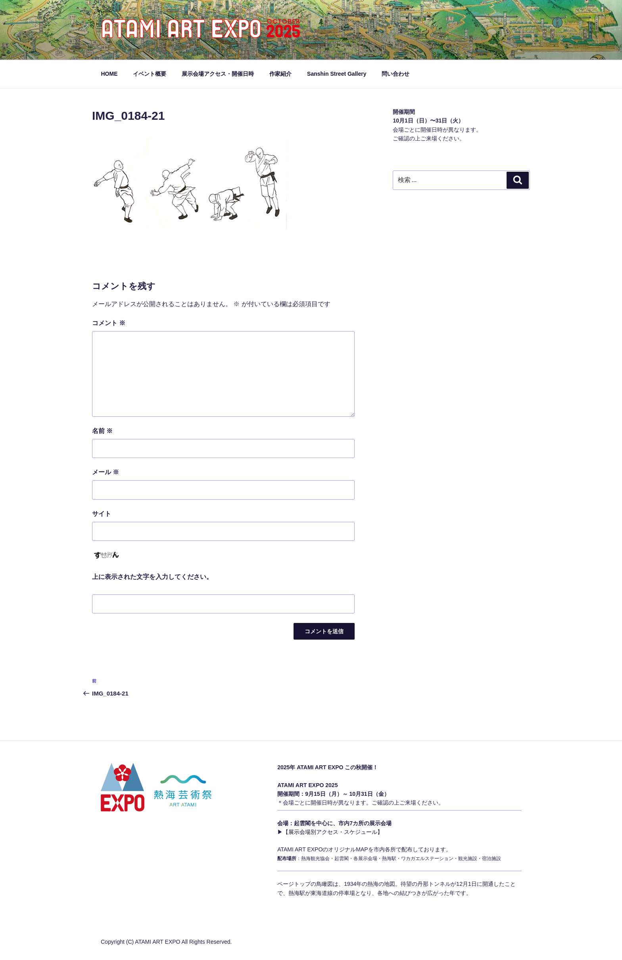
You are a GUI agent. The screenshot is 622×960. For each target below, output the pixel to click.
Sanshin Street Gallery (336, 74)
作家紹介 (280, 74)
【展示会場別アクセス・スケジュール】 (333, 832)
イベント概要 (149, 74)
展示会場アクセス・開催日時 (218, 74)
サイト (101, 513)
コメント (108, 323)
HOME (109, 74)
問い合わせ (395, 74)
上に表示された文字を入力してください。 (152, 576)
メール (105, 472)
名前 (102, 430)
